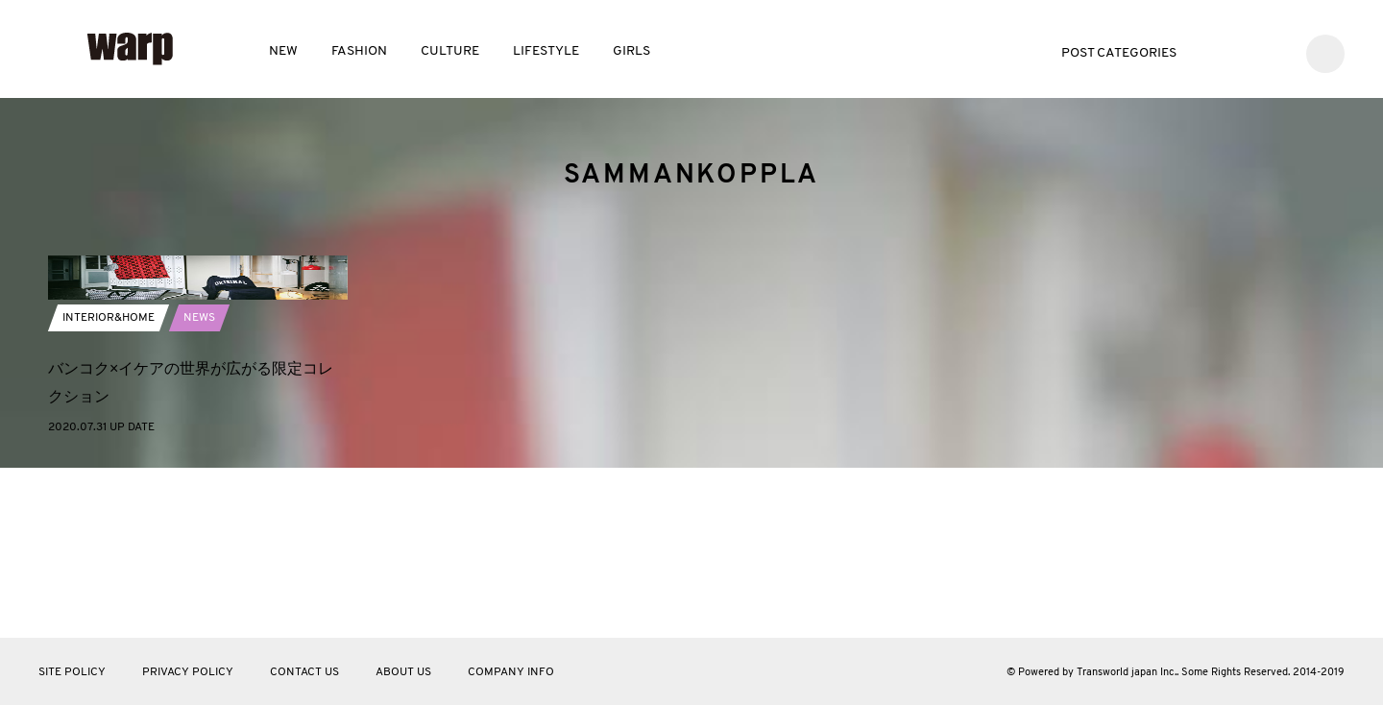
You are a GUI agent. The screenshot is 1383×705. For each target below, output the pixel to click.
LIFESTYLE (546, 51)
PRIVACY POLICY (187, 672)
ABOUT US (403, 672)
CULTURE (450, 51)
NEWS (199, 488)
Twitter (1216, 51)
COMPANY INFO (511, 672)
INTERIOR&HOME (108, 488)
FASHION (359, 51)
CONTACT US (304, 672)
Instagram (1274, 51)
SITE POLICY (72, 672)
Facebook (1245, 51)
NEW (283, 51)
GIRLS (631, 51)
